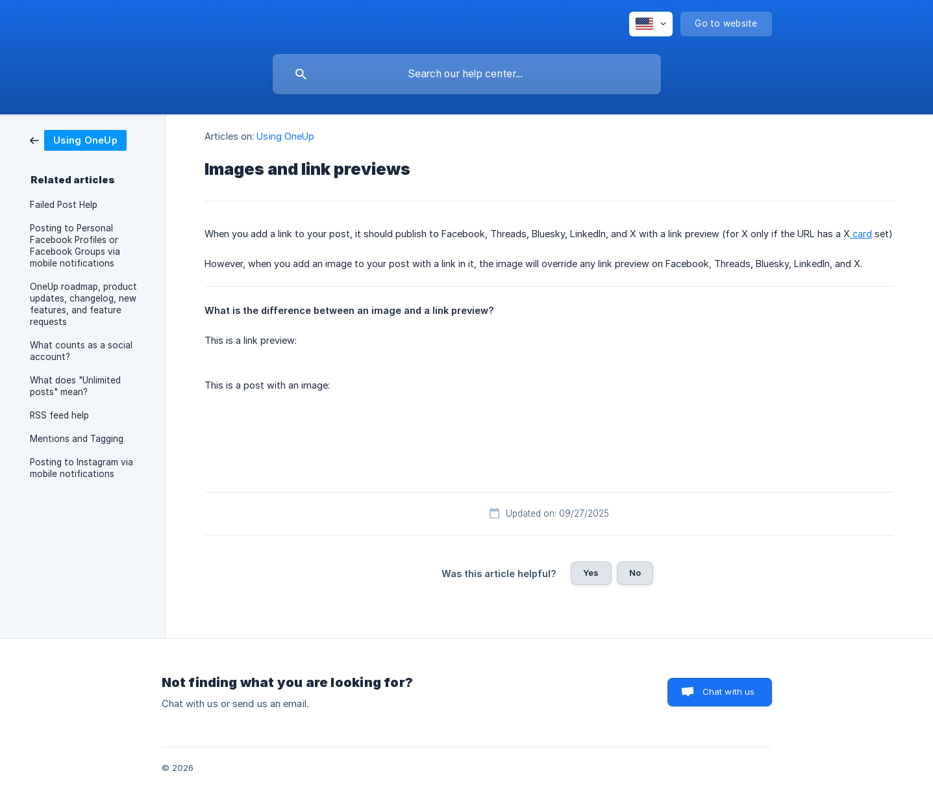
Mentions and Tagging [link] (76, 438)
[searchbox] (467, 74)
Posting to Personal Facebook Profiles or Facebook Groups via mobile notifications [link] (75, 245)
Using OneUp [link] (285, 136)
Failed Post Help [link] (63, 205)
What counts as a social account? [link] (81, 351)
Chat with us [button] (729, 691)
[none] (651, 24)
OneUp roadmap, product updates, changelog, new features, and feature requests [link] (83, 304)
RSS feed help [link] (59, 415)
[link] (78, 139)
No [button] (635, 572)
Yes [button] (591, 572)
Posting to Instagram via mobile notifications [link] (81, 468)
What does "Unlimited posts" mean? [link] (75, 386)
